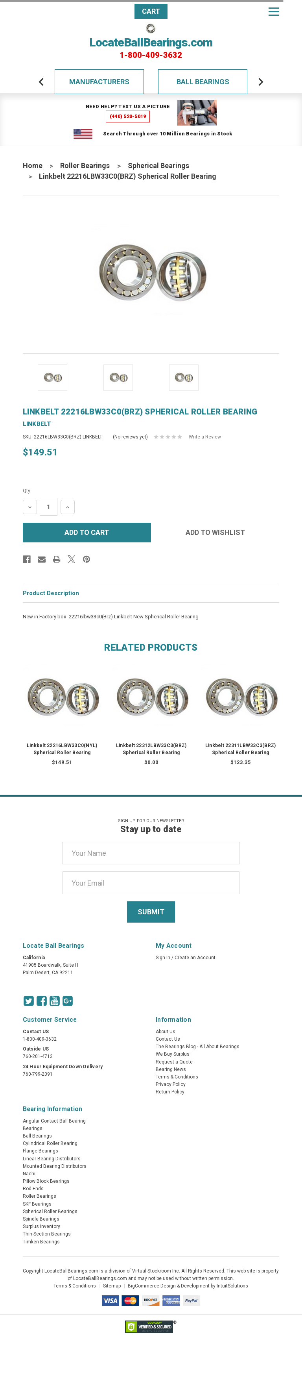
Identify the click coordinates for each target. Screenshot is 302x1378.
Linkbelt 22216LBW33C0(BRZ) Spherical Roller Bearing (127, 176)
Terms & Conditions (177, 1077)
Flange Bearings (40, 1151)
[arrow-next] (261, 82)
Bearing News (171, 1069)
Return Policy (170, 1092)
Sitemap (112, 1286)
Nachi (29, 1173)
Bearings (32, 1128)
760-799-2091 (38, 1074)
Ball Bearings (203, 82)
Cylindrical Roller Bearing (50, 1143)
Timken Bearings (41, 1242)
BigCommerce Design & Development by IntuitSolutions (188, 1286)
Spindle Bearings (41, 1219)
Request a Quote (174, 1062)
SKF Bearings (37, 1204)
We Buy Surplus (173, 1054)
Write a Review (205, 437)
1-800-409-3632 (151, 55)
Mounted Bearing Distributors (55, 1166)
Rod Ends (33, 1188)
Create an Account (195, 957)
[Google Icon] (68, 1001)
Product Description (51, 593)
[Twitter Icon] (29, 1001)
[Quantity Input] (48, 507)
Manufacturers (99, 82)
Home (32, 165)
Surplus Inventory (41, 1226)
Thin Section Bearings (47, 1234)
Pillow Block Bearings (46, 1181)
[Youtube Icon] (55, 1001)
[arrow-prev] (41, 82)
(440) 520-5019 (128, 116)
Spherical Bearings (158, 165)
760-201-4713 (38, 1056)
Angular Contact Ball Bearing (54, 1121)
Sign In (163, 957)
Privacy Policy (171, 1084)
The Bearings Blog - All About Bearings (197, 1046)
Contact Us (168, 1039)
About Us (165, 1031)
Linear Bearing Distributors (52, 1159)
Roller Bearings (85, 165)
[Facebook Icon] (42, 1001)
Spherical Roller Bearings (50, 1211)
